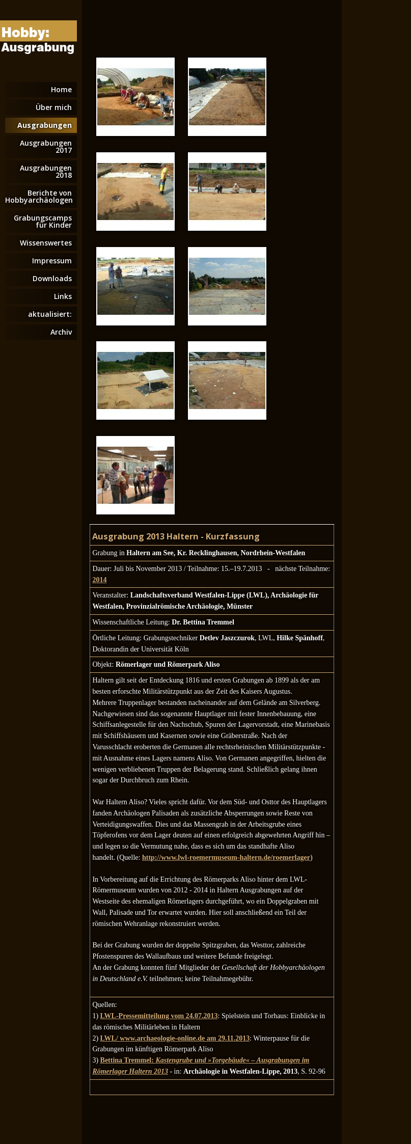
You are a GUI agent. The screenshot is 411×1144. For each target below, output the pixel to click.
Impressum (52, 260)
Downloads (52, 278)
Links (63, 296)
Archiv (61, 332)
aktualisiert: (50, 314)
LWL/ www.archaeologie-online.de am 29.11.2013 (175, 1038)
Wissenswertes (46, 243)
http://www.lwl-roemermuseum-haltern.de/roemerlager (226, 857)
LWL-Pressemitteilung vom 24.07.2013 (159, 1016)
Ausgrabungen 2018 (46, 171)
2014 (99, 580)
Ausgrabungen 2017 (46, 146)
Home (61, 89)
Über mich (54, 107)
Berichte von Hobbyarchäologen (39, 196)
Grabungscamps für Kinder (43, 221)
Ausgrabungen (44, 125)
